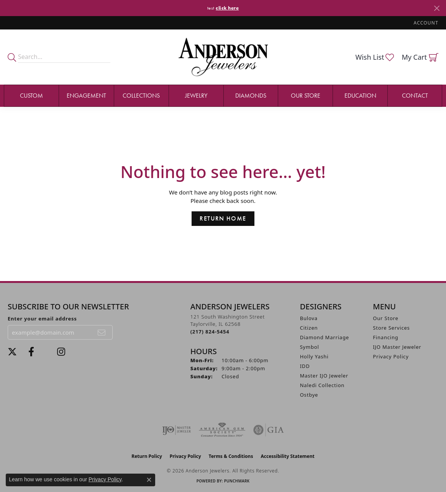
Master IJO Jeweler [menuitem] (324, 375)
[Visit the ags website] (222, 430)
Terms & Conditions (231, 456)
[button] (425, 22)
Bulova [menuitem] (309, 318)
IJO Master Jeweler (397, 346)
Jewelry (196, 96)
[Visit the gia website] (268, 430)
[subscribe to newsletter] (102, 332)
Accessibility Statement (287, 456)
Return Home (223, 218)
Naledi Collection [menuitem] (322, 385)
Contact (415, 96)
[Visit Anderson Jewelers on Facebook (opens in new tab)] (31, 351)
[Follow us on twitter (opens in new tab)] (12, 351)
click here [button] (227, 8)
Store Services (391, 327)
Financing (385, 337)
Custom (31, 96)
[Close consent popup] (149, 479)
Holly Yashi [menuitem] (314, 356)
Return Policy (146, 456)
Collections (141, 96)
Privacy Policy (390, 356)
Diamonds (250, 96)
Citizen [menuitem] (309, 327)
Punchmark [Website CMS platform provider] (237, 481)
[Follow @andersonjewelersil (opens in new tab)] (61, 351)
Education (360, 96)
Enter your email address (42, 318)
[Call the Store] (210, 331)
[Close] (436, 8)
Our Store (305, 96)
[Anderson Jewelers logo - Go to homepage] (223, 56)
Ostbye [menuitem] (309, 394)
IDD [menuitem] (305, 366)
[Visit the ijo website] (176, 430)
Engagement (86, 96)
